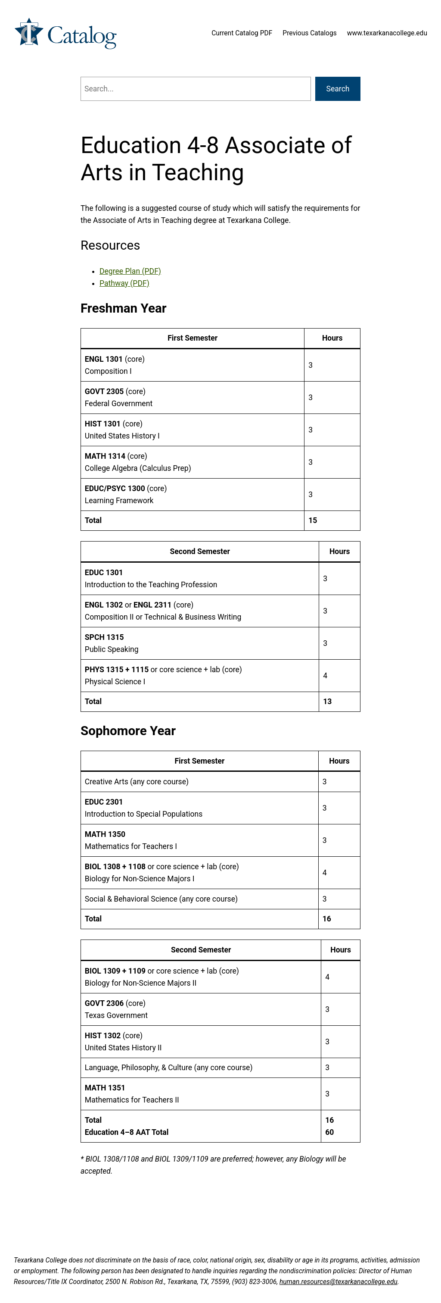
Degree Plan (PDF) (130, 271)
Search (338, 89)
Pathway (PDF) (124, 283)
